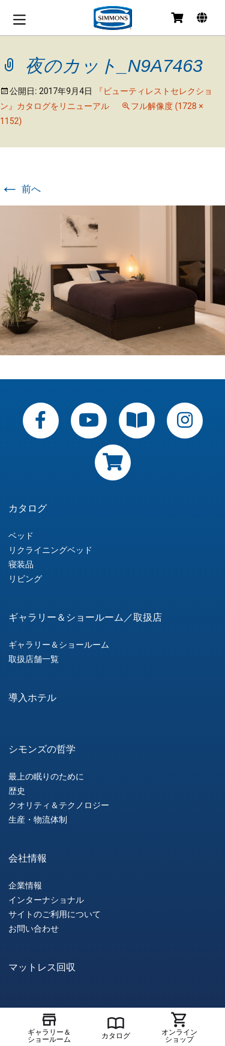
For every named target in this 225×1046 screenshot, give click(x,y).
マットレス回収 (42, 967)
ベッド (21, 535)
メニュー (19, 19)
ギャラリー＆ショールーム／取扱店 (85, 617)
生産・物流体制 (37, 819)
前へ (20, 189)
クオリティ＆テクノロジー (58, 805)
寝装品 (21, 564)
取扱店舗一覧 (33, 659)
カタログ (27, 508)
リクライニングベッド (50, 550)
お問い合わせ (33, 928)
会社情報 (27, 858)
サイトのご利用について (54, 914)
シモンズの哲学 (42, 749)
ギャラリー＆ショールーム (58, 644)
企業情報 (25, 885)
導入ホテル (32, 698)
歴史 (16, 791)
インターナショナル (46, 900)
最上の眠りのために (46, 776)
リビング (25, 579)
